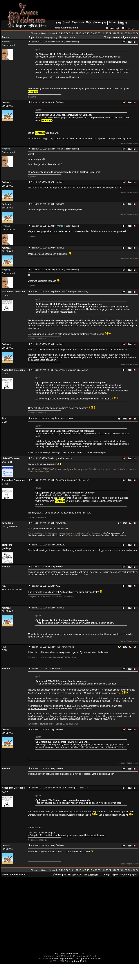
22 (104, 33)
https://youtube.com (37, 708)
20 (99, 33)
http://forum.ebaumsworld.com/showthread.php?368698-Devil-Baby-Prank (64, 172)
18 (93, 33)
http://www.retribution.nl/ (113, 533)
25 (112, 33)
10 (72, 33)
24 (110, 33)
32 (131, 33)
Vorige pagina (111, 37)
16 (88, 33)
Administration (70, 27)
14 (83, 33)
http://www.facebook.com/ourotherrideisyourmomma (101, 535)
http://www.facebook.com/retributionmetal (46, 535)
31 (129, 33)
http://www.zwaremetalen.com (69, 953)
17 (91, 33)
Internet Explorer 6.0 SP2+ (65, 958)
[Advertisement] (68, 914)
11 (74, 33)
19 (96, 33)
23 (107, 33)
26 (115, 33)
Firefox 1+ (96, 958)
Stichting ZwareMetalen (76, 961)
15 (85, 33)
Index (57, 27)
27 (118, 33)
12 (77, 33)
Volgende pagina (129, 37)
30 (126, 33)
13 (80, 33)
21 (101, 33)
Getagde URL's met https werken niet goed (50, 835)
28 (121, 33)
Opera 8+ (84, 958)
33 (134, 33)
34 (137, 33)
